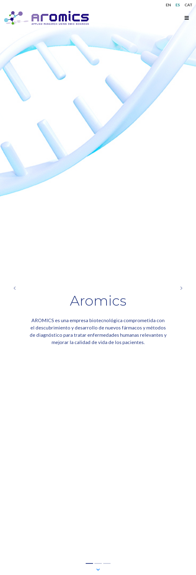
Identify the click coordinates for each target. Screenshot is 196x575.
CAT (188, 4)
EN (168, 4)
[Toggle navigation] (186, 18)
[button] (14, 287)
